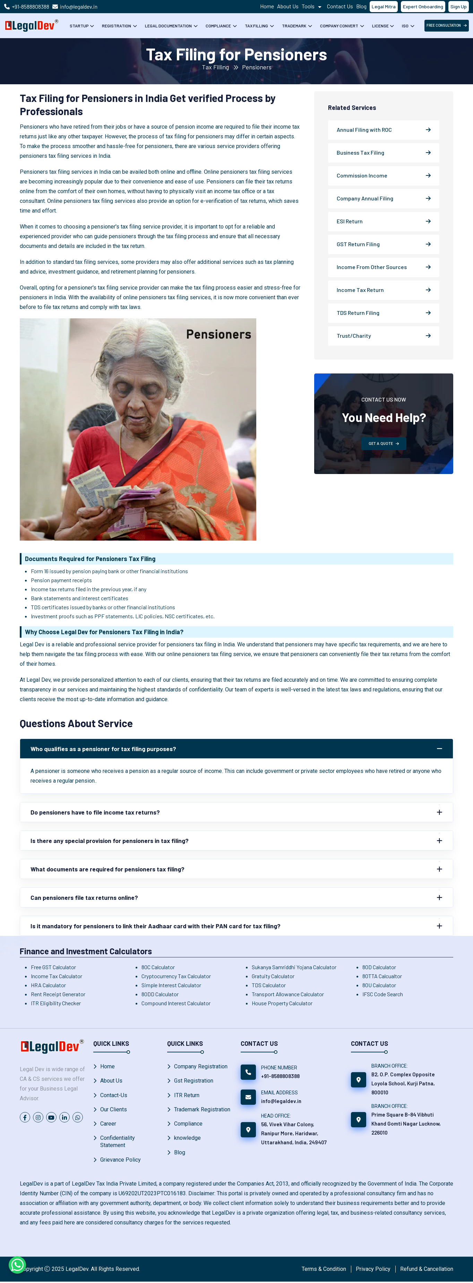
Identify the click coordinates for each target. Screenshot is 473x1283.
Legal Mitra (384, 6)
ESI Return (350, 221)
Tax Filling (257, 25)
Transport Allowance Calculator (288, 994)
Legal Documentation (168, 25)
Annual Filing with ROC (364, 129)
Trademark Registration (202, 1110)
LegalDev (77, 1270)
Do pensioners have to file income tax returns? (97, 812)
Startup (79, 25)
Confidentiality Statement (117, 1143)
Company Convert (339, 25)
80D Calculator (379, 967)
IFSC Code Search (382, 994)
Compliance (219, 25)
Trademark (294, 25)
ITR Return (186, 1095)
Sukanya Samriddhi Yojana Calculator (294, 967)
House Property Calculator (282, 1003)
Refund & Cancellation (426, 1270)
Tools (313, 6)
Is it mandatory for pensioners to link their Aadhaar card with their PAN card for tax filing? (158, 926)
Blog (361, 6)
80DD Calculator (160, 994)
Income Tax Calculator (56, 976)
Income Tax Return (360, 289)
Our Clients (113, 1110)
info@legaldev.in (78, 6)
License (380, 25)
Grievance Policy (120, 1161)
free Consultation (447, 25)
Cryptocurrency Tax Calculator (176, 976)
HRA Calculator (48, 985)
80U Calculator (379, 985)
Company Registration (200, 1066)
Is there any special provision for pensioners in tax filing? (111, 840)
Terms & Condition (324, 1270)
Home (267, 6)
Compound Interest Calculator (175, 1003)
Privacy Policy (373, 1270)
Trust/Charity (354, 335)
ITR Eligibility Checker (56, 1003)
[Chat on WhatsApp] (17, 1265)
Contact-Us (113, 1095)
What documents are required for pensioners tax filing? (110, 869)
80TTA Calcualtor (382, 976)
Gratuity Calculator (273, 976)
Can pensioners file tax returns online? (85, 897)
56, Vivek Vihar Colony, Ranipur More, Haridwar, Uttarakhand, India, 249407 (294, 1133)
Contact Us (340, 6)
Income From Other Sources (372, 267)
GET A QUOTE (384, 444)
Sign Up (458, 6)
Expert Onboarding (423, 6)
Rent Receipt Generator (58, 994)
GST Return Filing (358, 244)
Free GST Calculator (53, 967)
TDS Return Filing (358, 312)
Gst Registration (193, 1081)
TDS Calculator (269, 985)
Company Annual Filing (365, 198)
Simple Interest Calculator (171, 985)
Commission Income (362, 175)
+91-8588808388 (30, 6)
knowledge (187, 1139)
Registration (117, 25)
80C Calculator (158, 967)
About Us (288, 6)
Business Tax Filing (360, 152)
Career (108, 1124)
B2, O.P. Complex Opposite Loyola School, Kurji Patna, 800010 (403, 1083)
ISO (405, 25)
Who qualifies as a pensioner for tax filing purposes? (105, 748)
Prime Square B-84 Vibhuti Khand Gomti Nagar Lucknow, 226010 (406, 1123)
